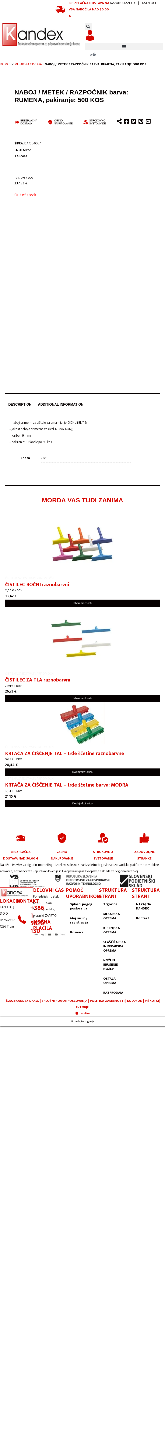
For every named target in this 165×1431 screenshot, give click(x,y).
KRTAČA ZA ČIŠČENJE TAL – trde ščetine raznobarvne (64, 753)
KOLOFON (135, 1001)
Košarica (77, 932)
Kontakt (142, 918)
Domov (5, 64)
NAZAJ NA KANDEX (122, 3)
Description (19, 404)
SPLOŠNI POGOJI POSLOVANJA (64, 1001)
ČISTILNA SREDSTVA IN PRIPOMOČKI (29, 578)
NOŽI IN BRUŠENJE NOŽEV (110, 965)
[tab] (20, 404)
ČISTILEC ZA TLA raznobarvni (37, 680)
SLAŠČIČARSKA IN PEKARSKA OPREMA (114, 946)
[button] (88, 26)
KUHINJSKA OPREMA (111, 930)
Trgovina (110, 904)
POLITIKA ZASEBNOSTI (107, 1001)
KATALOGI (149, 3)
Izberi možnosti (82, 603)
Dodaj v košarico (82, 772)
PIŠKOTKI (152, 1001)
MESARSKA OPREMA (28, 64)
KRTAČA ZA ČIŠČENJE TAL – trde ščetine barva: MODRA (66, 785)
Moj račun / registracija (79, 920)
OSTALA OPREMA (109, 981)
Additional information (61, 404)
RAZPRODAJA (113, 993)
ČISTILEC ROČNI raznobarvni (37, 584)
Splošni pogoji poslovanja (81, 906)
